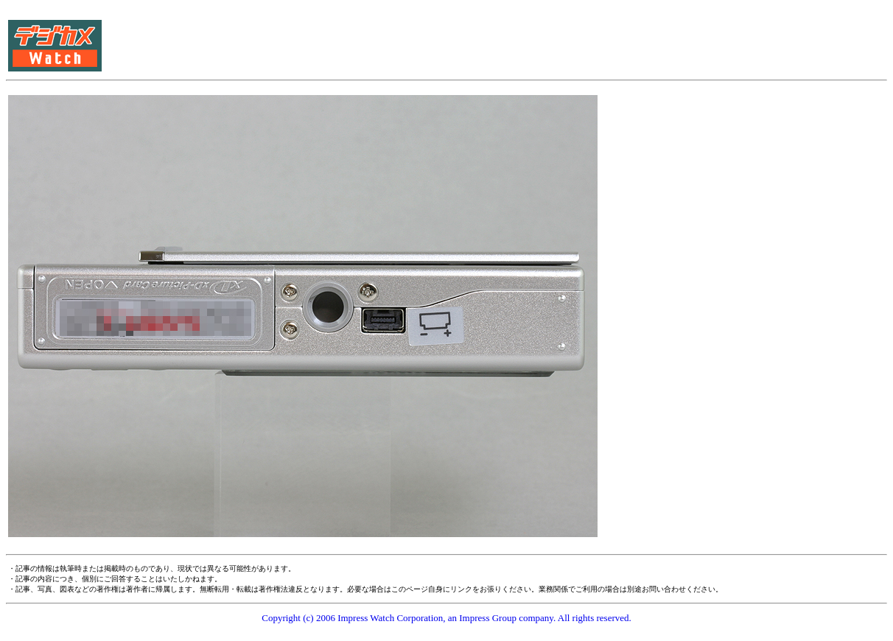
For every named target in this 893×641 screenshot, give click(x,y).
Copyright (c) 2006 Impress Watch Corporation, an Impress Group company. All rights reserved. (446, 617)
